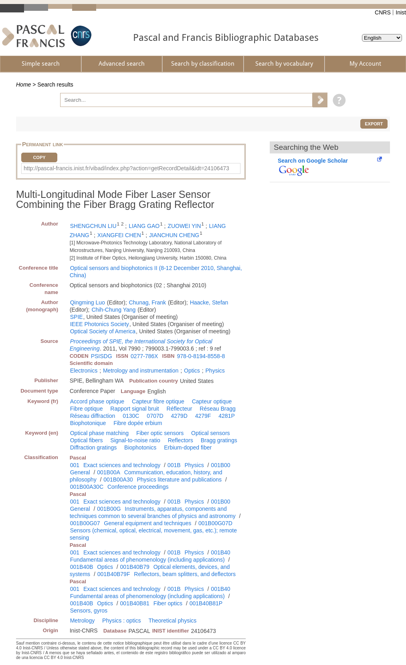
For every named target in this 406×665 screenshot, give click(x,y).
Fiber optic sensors (160, 433)
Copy (39, 157)
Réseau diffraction (92, 416)
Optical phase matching (99, 433)
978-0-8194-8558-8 (201, 356)
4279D (179, 416)
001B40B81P (206, 603)
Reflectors (180, 440)
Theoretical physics (172, 620)
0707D (155, 416)
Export (374, 123)
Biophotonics (140, 447)
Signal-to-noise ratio (135, 440)
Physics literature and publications (179, 479)
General (80, 472)
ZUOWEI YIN (184, 226)
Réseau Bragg (218, 408)
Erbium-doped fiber (188, 447)
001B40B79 (134, 567)
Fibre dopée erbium (137, 423)
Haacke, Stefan (209, 302)
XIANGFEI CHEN (119, 235)
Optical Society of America (102, 331)
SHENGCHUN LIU (93, 226)
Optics (192, 370)
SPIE (76, 317)
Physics (215, 370)
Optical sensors (210, 433)
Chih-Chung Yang (113, 309)
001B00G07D (215, 523)
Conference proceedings (138, 487)
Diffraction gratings (93, 447)
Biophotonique (88, 423)
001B (174, 465)
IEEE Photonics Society (99, 324)
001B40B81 (134, 603)
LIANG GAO (144, 226)
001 (74, 465)
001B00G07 (85, 523)
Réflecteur (179, 408)
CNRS (383, 12)
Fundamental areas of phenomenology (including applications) (147, 559)
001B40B (81, 567)
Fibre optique (86, 408)
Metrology (82, 620)
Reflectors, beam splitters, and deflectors (185, 574)
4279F (203, 416)
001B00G (109, 509)
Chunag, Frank (147, 302)
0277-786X (144, 356)
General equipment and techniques (147, 523)
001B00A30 (118, 479)
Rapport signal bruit (134, 408)
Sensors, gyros (88, 610)
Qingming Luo (87, 302)
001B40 (220, 552)
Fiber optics (168, 603)
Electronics (83, 370)
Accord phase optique (97, 401)
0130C (131, 416)
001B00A (108, 472)
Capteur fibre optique (158, 401)
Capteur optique (212, 401)
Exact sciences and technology (121, 465)
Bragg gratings (219, 440)
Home (23, 84)
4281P (226, 416)
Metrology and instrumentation (140, 370)
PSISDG (101, 356)
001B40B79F (113, 574)
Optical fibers (86, 440)
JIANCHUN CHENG (174, 235)
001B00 (220, 465)
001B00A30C (86, 487)
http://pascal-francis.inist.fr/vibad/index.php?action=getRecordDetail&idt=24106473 (126, 168)
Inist (401, 12)
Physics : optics (121, 620)
